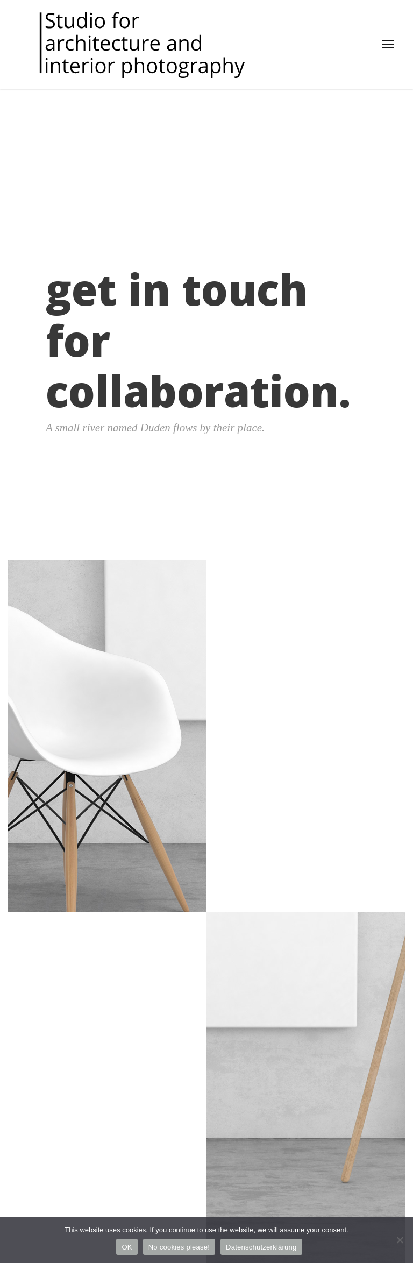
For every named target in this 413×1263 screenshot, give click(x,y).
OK (127, 1247)
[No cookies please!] (399, 1239)
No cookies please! (179, 1247)
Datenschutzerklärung (261, 1247)
